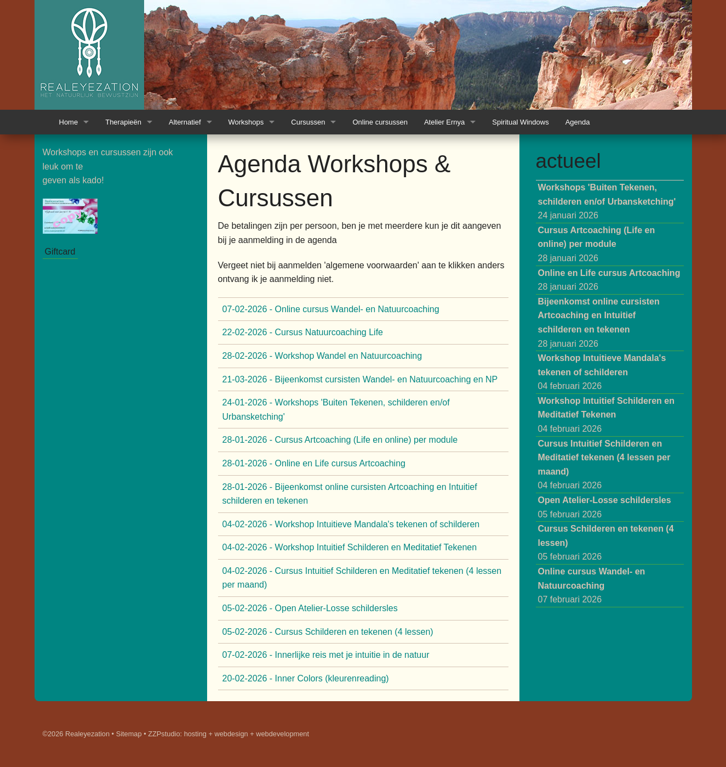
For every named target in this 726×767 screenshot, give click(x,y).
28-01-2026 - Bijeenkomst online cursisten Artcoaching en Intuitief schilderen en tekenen (349, 494)
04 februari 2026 (602, 372)
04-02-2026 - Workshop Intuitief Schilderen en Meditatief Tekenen (349, 547)
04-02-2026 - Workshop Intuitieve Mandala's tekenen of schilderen (351, 524)
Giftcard (60, 251)
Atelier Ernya (444, 122)
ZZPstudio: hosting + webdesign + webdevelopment (228, 734)
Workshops (246, 122)
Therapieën (123, 122)
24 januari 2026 (607, 201)
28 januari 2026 (596, 244)
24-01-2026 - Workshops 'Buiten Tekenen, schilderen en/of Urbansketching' (336, 409)
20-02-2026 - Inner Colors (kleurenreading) (305, 678)
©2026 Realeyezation (76, 734)
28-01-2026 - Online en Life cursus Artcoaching (313, 463)
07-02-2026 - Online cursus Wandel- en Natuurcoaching (330, 309)
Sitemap (129, 734)
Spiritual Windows (520, 122)
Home (68, 122)
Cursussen (308, 122)
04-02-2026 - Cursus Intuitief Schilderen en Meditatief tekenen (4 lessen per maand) (362, 578)
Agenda (577, 122)
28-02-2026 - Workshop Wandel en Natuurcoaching (322, 355)
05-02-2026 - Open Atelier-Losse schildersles (310, 608)
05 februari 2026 (604, 507)
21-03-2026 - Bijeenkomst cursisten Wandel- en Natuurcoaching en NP (360, 379)
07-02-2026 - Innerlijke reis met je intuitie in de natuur (326, 654)
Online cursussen (379, 122)
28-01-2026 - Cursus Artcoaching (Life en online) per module (340, 439)
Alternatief (185, 122)
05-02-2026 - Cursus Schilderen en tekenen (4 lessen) (327, 631)
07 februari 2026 (591, 585)
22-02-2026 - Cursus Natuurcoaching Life (303, 332)
